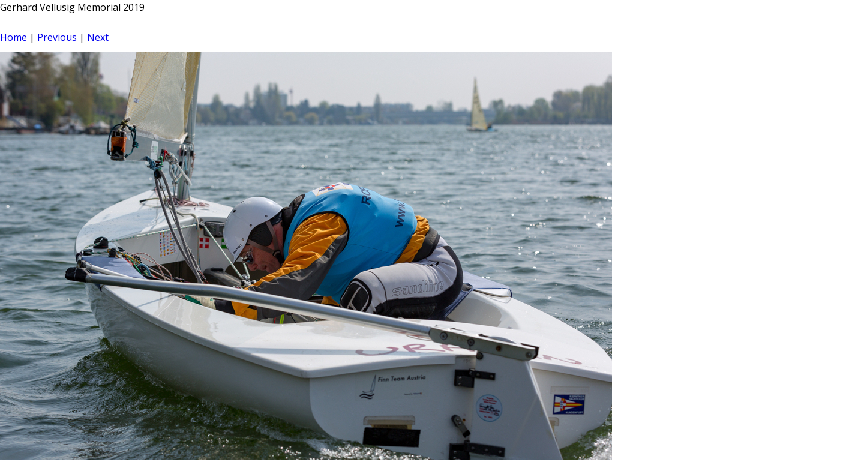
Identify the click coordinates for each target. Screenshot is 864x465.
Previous (57, 37)
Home (13, 37)
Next (98, 37)
